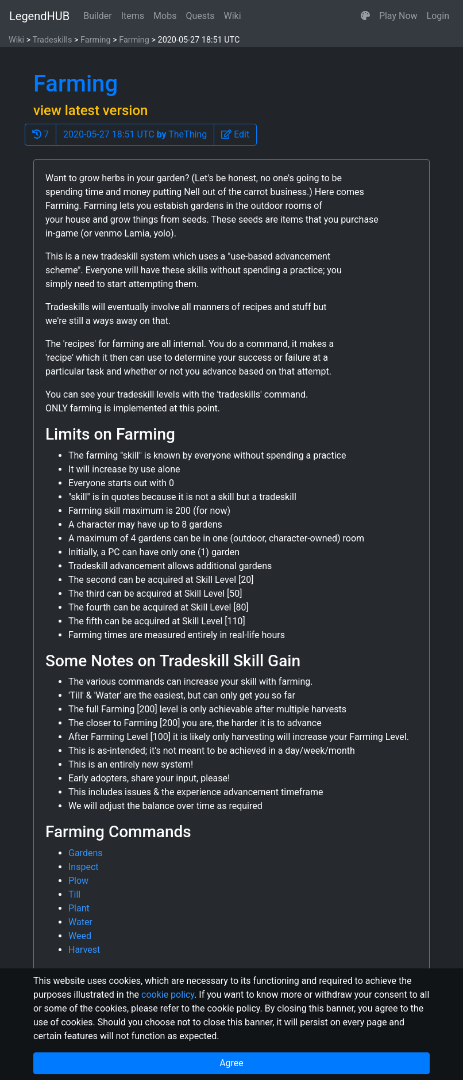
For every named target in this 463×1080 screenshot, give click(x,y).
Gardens (85, 853)
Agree (231, 1063)
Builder (97, 15)
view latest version (90, 110)
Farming (95, 40)
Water (80, 922)
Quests (200, 15)
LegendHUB (39, 16)
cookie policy (167, 994)
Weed (79, 935)
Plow (78, 880)
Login (438, 15)
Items (132, 15)
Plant (79, 908)
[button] (365, 16)
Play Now (398, 15)
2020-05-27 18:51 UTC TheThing (135, 134)
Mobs (164, 15)
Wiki (232, 15)
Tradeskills (52, 40)
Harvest (84, 949)
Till (74, 894)
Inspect (83, 866)
